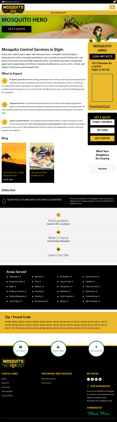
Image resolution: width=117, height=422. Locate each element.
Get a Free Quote (58, 13)
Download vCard (99, 106)
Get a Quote (16, 29)
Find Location (7, 391)
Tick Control (46, 383)
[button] (89, 176)
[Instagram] (88, 379)
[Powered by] (98, 413)
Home (4, 379)
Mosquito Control (48, 379)
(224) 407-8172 (102, 56)
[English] (11, 1)
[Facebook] (92, 379)
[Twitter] (96, 379)
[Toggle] (112, 7)
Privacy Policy (7, 396)
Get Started (102, 138)
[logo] (13, 9)
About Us (5, 383)
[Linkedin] (100, 379)
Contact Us (6, 387)
